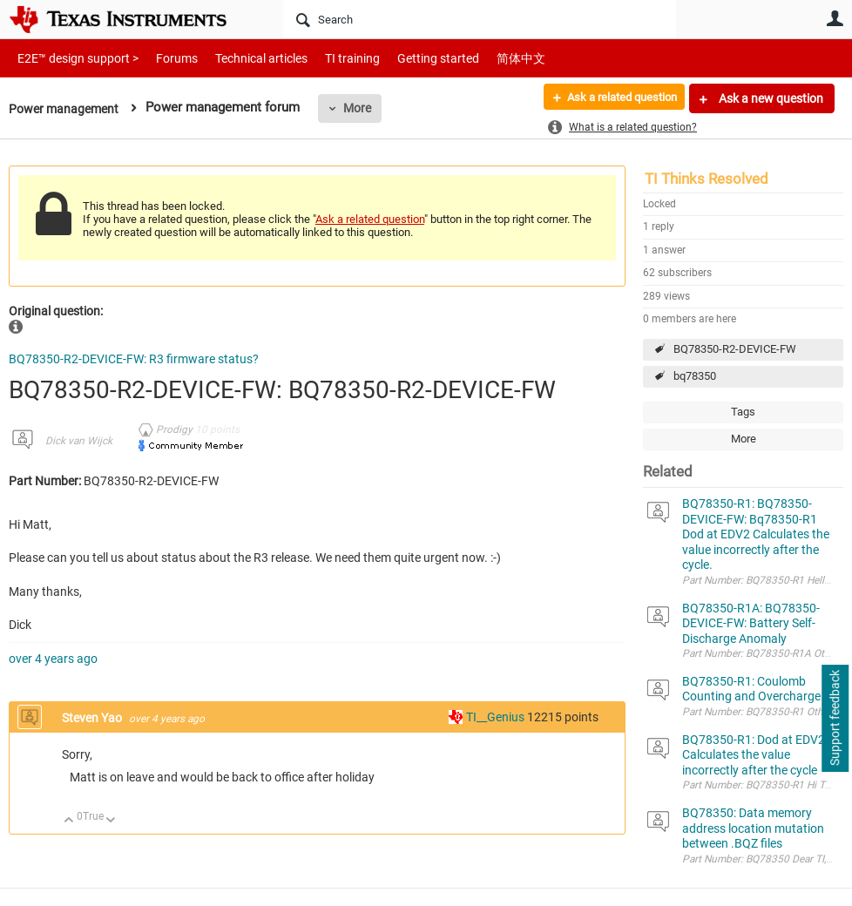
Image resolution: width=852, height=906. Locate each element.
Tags (743, 411)
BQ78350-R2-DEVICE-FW (734, 348)
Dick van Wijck (78, 441)
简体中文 (484, 57)
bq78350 (694, 375)
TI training (329, 57)
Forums (163, 57)
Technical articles (243, 57)
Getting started (407, 57)
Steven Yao (93, 718)
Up (69, 821)
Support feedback (835, 719)
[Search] (479, 19)
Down (111, 821)
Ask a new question (769, 98)
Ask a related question (613, 98)
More (363, 108)
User (834, 18)
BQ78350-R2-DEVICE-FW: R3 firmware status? (134, 359)
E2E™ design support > (72, 57)
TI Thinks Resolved (706, 178)
